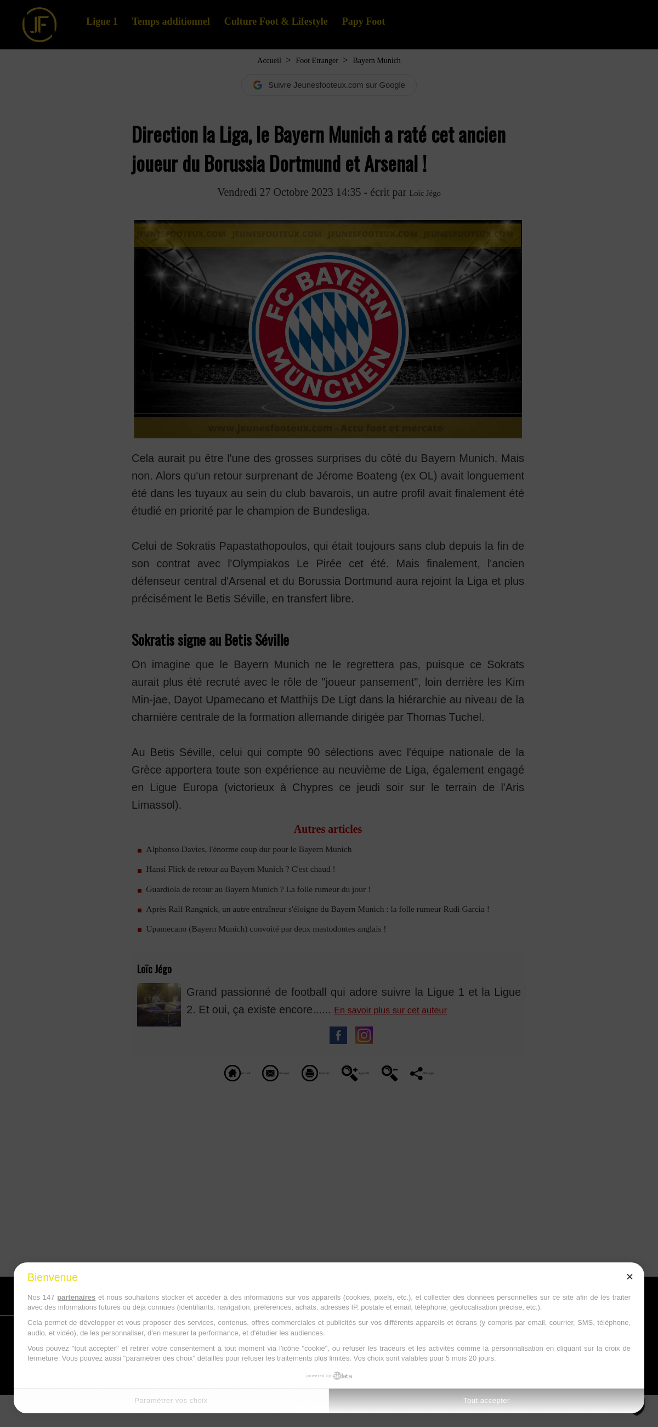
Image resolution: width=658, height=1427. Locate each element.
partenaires (76, 1297)
